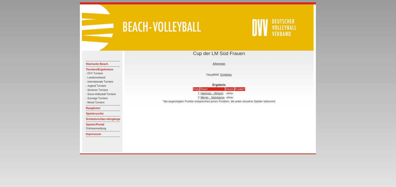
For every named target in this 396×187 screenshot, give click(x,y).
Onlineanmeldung (96, 128)
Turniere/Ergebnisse (99, 69)
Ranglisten (93, 108)
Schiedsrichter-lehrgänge (103, 119)
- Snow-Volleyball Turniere (101, 94)
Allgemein (219, 63)
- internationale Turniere (99, 81)
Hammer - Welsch (211, 93)
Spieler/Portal (95, 124)
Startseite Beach (97, 63)
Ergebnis (226, 74)
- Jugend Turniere (96, 85)
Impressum (93, 134)
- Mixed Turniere (95, 102)
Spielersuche (94, 113)
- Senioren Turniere (97, 90)
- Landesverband (95, 77)
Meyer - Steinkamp (212, 97)
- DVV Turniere (94, 73)
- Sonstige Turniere (97, 98)
